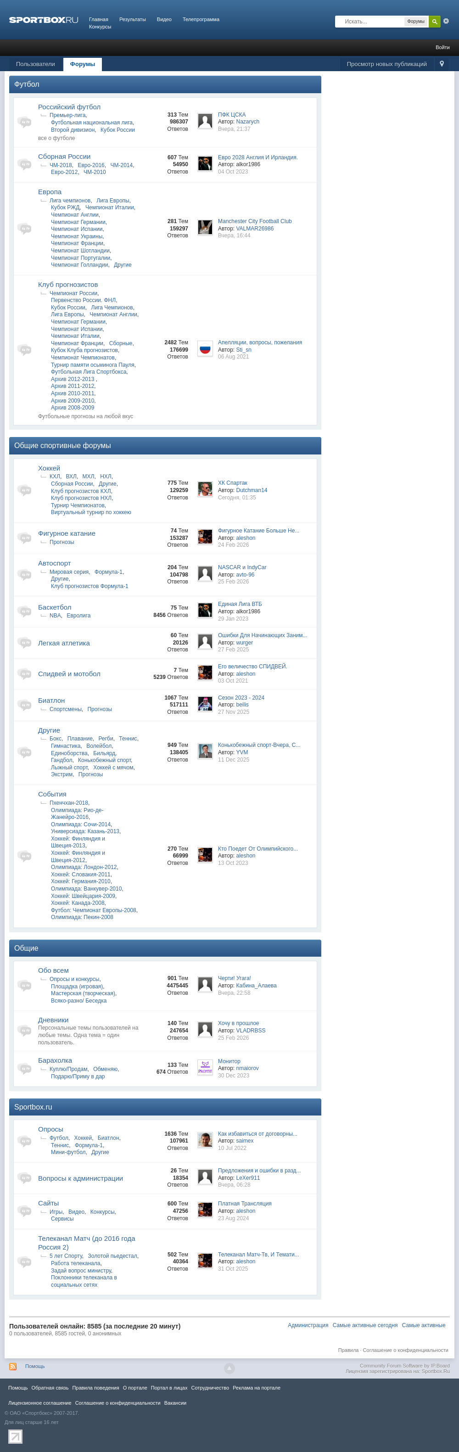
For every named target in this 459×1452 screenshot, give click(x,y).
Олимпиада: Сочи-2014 (81, 824)
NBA (55, 615)
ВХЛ (71, 476)
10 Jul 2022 (232, 1148)
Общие (26, 948)
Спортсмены (66, 709)
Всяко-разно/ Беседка (78, 1001)
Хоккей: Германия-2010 (81, 881)
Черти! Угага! (234, 978)
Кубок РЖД (65, 207)
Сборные (121, 343)
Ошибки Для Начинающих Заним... (263, 635)
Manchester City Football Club (255, 221)
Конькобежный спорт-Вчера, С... (259, 745)
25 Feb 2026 (233, 581)
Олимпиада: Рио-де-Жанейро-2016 (77, 814)
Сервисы (62, 1219)
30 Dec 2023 (233, 1075)
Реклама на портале (256, 1387)
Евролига (78, 615)
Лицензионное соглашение (40, 1403)
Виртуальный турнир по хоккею (91, 512)
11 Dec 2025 (233, 760)
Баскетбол (55, 607)
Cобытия (52, 794)
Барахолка (55, 1060)
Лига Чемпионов (112, 307)
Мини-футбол (68, 1152)
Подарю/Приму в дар (78, 1076)
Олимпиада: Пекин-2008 (82, 917)
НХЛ (106, 476)
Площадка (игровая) (77, 986)
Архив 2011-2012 (72, 386)
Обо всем (53, 970)
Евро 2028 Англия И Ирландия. (258, 157)
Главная (98, 19)
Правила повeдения (95, 1387)
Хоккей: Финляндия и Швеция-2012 (78, 856)
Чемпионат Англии (75, 215)
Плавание (80, 738)
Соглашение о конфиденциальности (405, 1350)
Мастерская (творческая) (83, 993)
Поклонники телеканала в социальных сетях (84, 1281)
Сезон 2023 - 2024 (241, 698)
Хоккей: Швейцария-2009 (83, 896)
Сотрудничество (210, 1387)
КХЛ (55, 476)
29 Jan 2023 (233, 619)
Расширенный (446, 21)
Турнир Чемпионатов (78, 505)
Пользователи (35, 64)
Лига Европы (112, 200)
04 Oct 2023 (233, 171)
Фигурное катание (66, 533)
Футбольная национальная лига (92, 122)
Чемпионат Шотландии (80, 250)
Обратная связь (49, 1387)
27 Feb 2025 (233, 649)
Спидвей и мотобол (69, 674)
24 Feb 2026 (233, 545)
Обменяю (105, 1069)
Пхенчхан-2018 (69, 803)
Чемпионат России (73, 293)
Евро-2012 (64, 172)
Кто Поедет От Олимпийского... (258, 849)
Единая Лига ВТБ (240, 604)
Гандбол (61, 760)
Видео (164, 19)
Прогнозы (62, 542)
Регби (106, 738)
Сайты (48, 1203)
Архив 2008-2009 (72, 407)
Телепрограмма (201, 19)
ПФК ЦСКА (232, 115)
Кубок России (118, 130)
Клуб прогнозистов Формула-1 (90, 586)
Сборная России (64, 156)
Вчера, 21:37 (234, 129)
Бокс (56, 738)
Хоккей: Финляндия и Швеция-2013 (78, 842)
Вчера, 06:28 (234, 1185)
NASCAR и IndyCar (242, 567)
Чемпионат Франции (77, 243)
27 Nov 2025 (233, 712)
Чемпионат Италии (109, 207)
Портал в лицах (169, 1387)
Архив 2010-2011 (72, 393)
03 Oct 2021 (233, 681)
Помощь (35, 1366)
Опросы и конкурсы (74, 979)
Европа (50, 192)
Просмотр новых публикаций (387, 64)
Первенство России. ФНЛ (83, 300)
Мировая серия (69, 572)
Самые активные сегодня (365, 1325)
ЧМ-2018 (61, 165)
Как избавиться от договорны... (257, 1134)
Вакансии (175, 1403)
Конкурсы (100, 26)
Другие (122, 265)
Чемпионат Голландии (79, 265)
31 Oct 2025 (233, 1269)
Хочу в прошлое (238, 1023)
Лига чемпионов (70, 200)
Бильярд (104, 753)
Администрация (308, 1325)
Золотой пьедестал (112, 1256)
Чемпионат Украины (76, 236)
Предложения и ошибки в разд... (259, 1170)
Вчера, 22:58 (234, 993)
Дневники (53, 1020)
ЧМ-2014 (121, 165)
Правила (348, 1350)
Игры (56, 1212)
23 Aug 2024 (233, 1218)
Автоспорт (54, 563)
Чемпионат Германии (78, 222)
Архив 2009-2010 (72, 401)
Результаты (132, 19)
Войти (443, 47)
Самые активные (424, 1325)
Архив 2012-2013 (73, 379)
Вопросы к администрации (80, 1178)
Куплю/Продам (68, 1069)
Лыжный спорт (69, 767)
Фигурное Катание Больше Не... (258, 530)
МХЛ (89, 476)
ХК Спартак (232, 483)
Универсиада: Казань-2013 (85, 831)
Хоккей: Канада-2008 (78, 903)
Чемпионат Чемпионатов (83, 357)
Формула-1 (109, 572)
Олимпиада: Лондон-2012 (84, 867)
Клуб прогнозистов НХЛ (81, 498)
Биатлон (51, 700)
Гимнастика (65, 746)
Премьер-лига (67, 115)
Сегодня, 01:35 (237, 497)
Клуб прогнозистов (68, 284)
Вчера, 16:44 (234, 235)
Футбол (26, 84)
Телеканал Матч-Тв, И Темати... (258, 1254)
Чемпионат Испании (77, 229)
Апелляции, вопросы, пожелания (260, 342)
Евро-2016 (91, 165)
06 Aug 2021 (233, 356)
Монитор (229, 1061)
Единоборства (69, 753)
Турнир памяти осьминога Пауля (92, 365)
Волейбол (99, 746)
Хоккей (49, 468)
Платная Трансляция (245, 1203)
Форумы (82, 64)
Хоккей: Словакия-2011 (81, 874)
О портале (135, 1387)
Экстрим (62, 774)
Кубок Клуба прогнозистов (84, 350)
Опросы (50, 1129)
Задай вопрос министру (81, 1270)
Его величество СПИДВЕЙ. (252, 666)
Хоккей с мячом (113, 767)
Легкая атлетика (64, 643)
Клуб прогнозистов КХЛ (81, 491)
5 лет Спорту (66, 1256)
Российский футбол (69, 107)
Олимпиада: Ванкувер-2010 (86, 889)
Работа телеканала (75, 1263)
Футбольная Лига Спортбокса (88, 372)
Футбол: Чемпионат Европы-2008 (93, 910)
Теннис (128, 738)
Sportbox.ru (33, 1107)
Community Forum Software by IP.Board (405, 1365)
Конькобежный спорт (104, 760)
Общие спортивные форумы (62, 445)
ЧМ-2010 (95, 172)
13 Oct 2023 (233, 863)
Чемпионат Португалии (80, 258)
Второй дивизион (73, 130)
